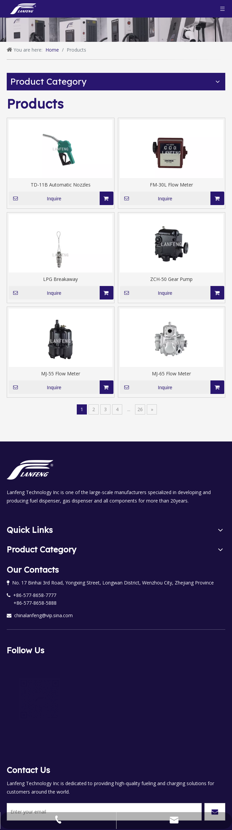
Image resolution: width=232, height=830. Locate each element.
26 (140, 409)
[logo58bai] (30, 470)
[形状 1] (116, 59)
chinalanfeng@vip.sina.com (40, 615)
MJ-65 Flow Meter (171, 373)
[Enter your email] (33, 777)
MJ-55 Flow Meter (60, 373)
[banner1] (116, 30)
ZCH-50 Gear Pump (171, 279)
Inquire (35, 198)
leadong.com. (208, 810)
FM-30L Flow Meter (171, 184)
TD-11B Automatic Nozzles (61, 184)
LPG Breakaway (60, 279)
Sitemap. (158, 810)
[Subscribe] (214, 777)
